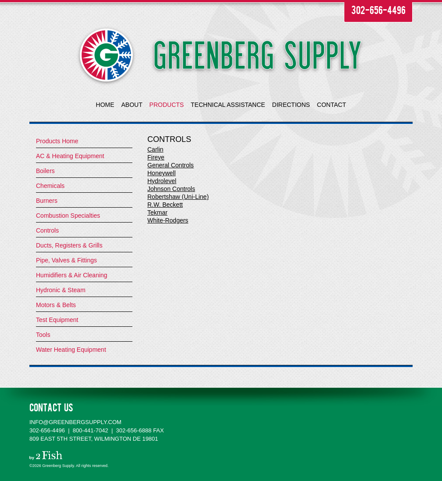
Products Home (57, 141)
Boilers (45, 170)
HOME (105, 104)
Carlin (155, 149)
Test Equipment (57, 319)
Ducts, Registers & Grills (69, 245)
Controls (47, 230)
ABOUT (131, 104)
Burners (46, 200)
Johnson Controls (171, 188)
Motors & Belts (56, 304)
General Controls (170, 165)
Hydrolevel (161, 180)
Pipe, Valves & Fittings (66, 260)
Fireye (155, 157)
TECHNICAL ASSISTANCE (228, 104)
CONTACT (331, 104)
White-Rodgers (167, 220)
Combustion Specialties (68, 215)
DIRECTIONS (291, 104)
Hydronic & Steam (61, 290)
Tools (43, 334)
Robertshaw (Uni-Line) (178, 196)
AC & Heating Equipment (70, 155)
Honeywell (161, 173)
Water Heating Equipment (71, 349)
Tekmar (157, 212)
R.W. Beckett (165, 204)
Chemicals (50, 185)
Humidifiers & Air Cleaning (71, 275)
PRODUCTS (167, 104)
